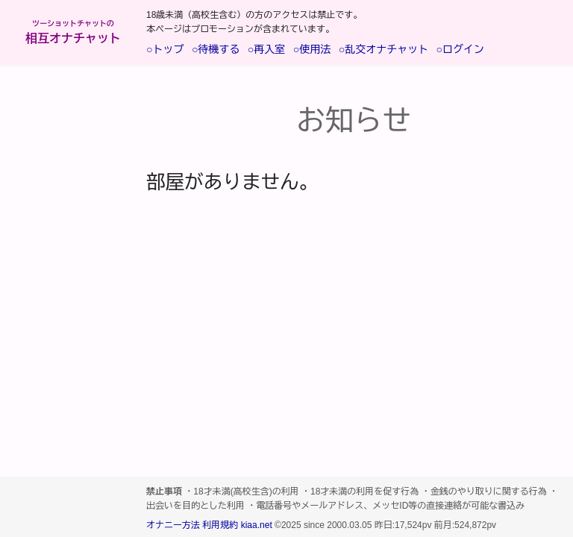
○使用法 (312, 49)
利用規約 (220, 525)
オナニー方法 (173, 525)
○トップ (165, 49)
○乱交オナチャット (383, 49)
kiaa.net (256, 525)
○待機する (215, 49)
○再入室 (266, 49)
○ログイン (460, 49)
